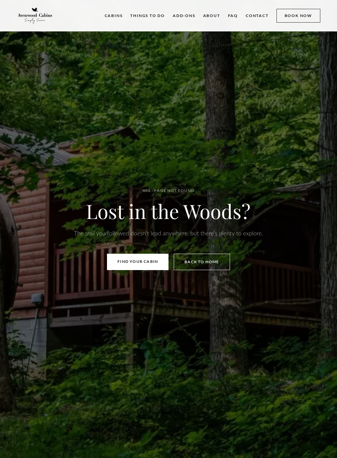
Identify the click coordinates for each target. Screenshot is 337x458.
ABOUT (211, 15)
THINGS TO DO (147, 15)
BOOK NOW (298, 15)
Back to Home (202, 261)
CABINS (114, 15)
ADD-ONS (184, 15)
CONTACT (257, 15)
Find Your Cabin (137, 261)
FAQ (233, 15)
